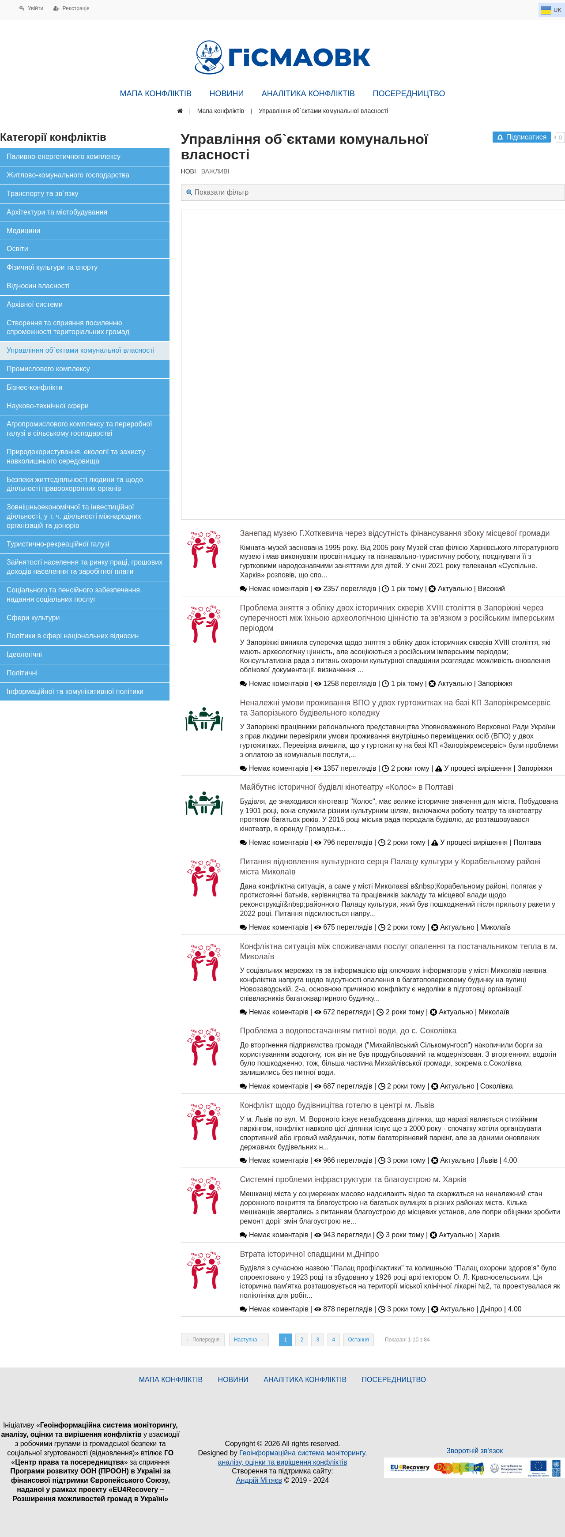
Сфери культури (33, 618)
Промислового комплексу (48, 369)
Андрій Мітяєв (259, 1480)
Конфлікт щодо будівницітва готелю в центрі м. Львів (337, 1105)
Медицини (23, 230)
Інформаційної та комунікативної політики (75, 691)
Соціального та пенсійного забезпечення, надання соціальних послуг (74, 594)
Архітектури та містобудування (57, 212)
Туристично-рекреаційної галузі (58, 544)
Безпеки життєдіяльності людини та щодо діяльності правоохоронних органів (75, 484)
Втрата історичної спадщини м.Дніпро (309, 1254)
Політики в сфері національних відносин (73, 636)
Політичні (22, 673)
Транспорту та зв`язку (42, 193)
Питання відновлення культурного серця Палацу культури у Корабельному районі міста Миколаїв (390, 866)
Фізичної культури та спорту (52, 267)
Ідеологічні (24, 654)
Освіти (17, 248)
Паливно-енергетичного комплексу (64, 156)
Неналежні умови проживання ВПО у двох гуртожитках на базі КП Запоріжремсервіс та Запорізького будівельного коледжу (395, 707)
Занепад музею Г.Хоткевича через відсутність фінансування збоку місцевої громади (395, 533)
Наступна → (249, 1340)
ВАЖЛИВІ (215, 171)
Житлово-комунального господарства (68, 175)
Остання (358, 1340)
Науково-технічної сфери (48, 406)
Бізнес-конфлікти (35, 387)
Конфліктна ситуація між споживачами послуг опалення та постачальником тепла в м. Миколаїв (398, 951)
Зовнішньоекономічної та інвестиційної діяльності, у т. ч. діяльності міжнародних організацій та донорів (74, 516)
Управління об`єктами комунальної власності (80, 350)
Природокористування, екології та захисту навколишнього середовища (76, 456)
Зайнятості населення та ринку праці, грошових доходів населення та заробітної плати (84, 566)
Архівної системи (35, 304)
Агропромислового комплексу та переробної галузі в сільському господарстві (79, 428)
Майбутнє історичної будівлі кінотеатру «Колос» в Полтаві (346, 787)
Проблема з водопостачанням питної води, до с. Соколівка (348, 1030)
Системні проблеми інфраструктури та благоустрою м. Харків (353, 1179)
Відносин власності (38, 286)
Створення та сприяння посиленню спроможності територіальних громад (68, 327)
